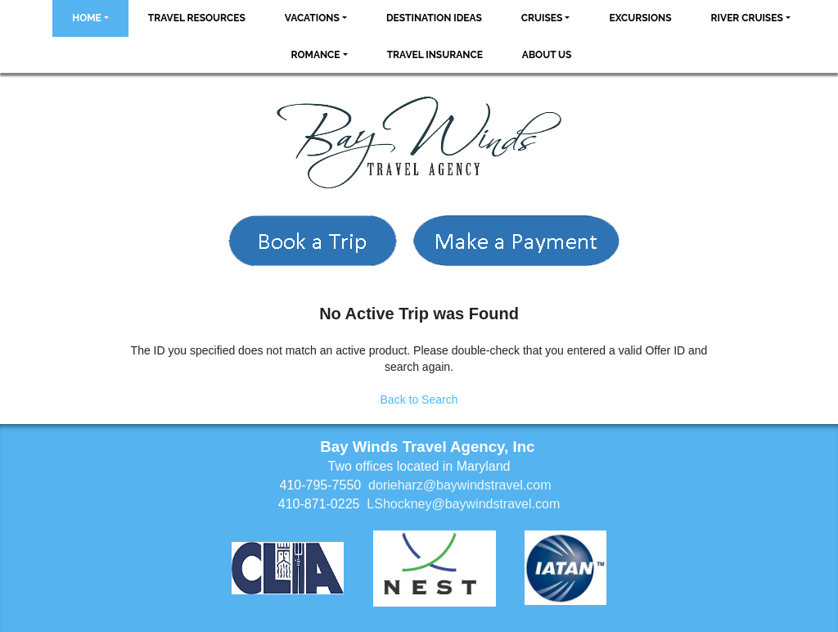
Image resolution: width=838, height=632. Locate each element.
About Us (547, 55)
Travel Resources (197, 18)
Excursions (640, 18)
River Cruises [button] (747, 18)
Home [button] (86, 18)
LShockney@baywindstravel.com (463, 504)
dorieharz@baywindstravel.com (459, 485)
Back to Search (419, 399)
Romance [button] (315, 55)
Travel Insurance (435, 55)
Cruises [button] (542, 18)
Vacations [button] (312, 18)
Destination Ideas (434, 18)
